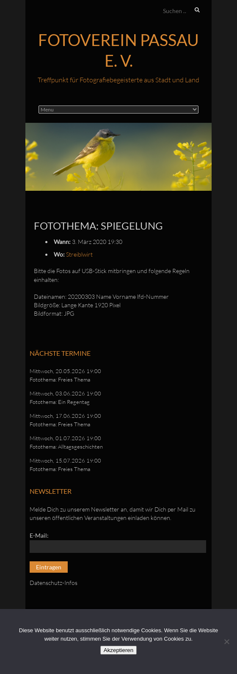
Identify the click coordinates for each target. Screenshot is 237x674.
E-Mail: (39, 535)
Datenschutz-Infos (53, 582)
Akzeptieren (118, 650)
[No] (226, 641)
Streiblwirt (79, 254)
